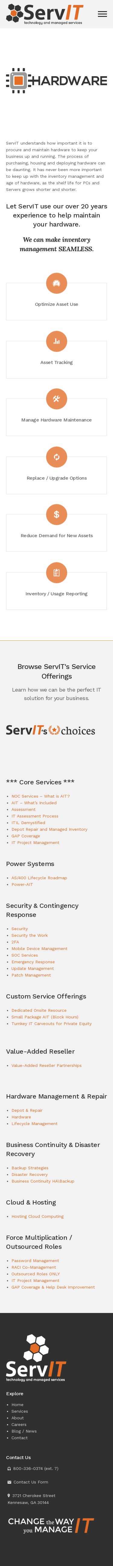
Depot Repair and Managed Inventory (49, 829)
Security (19, 928)
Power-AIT (22, 884)
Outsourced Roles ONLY (35, 1273)
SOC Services (24, 955)
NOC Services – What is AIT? (40, 796)
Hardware (21, 1116)
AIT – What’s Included (34, 802)
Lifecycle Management (34, 1123)
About (17, 1417)
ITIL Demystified (28, 822)
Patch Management (31, 975)
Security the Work (29, 935)
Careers (19, 1424)
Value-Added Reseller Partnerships (46, 1065)
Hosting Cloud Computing (37, 1216)
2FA (15, 941)
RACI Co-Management (33, 1267)
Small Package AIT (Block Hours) (44, 1016)
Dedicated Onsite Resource (39, 1010)
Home (17, 1404)
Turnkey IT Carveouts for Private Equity (51, 1023)
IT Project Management (35, 842)
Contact (19, 1437)
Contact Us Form (31, 1482)
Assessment (23, 809)
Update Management (32, 968)
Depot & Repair (26, 1110)
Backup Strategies (30, 1167)
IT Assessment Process (34, 816)
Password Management (35, 1260)
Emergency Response (33, 961)
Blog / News (24, 1431)
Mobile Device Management (39, 948)
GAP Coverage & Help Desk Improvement (53, 1287)
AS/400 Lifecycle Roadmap (39, 877)
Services (19, 1411)
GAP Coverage (25, 835)
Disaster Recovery (29, 1174)
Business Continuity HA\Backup (42, 1181)
